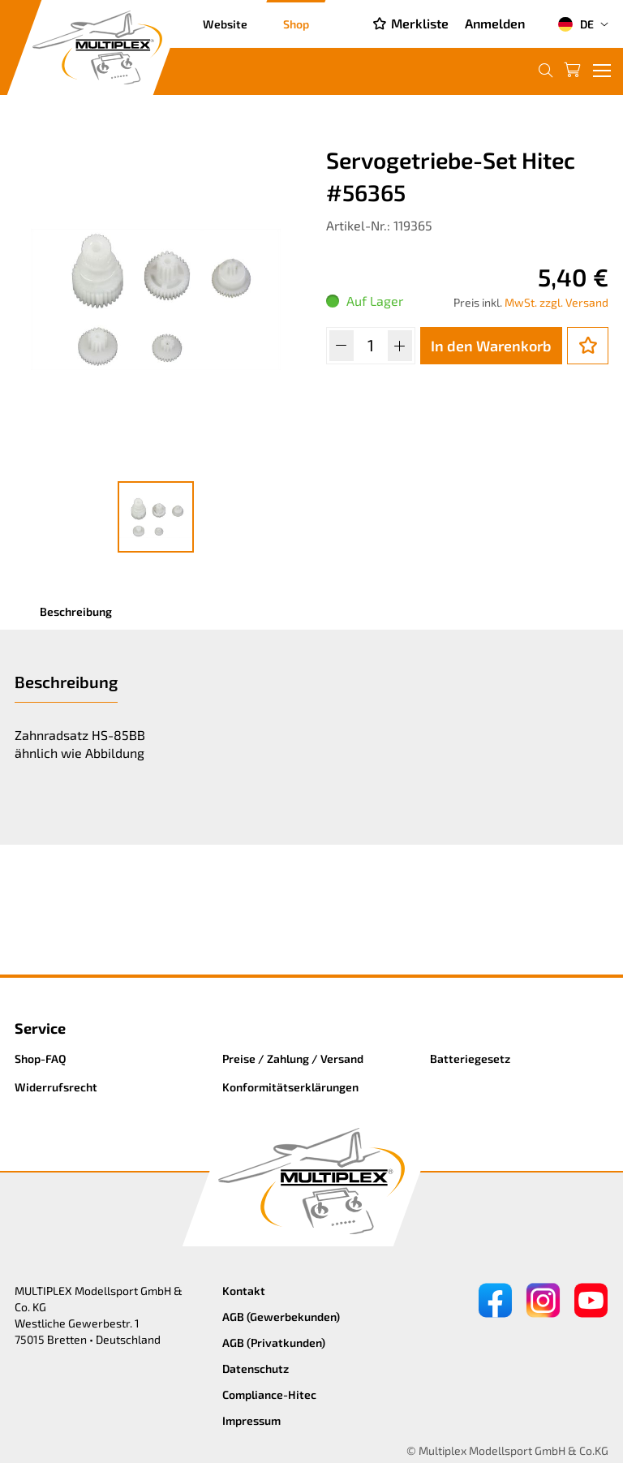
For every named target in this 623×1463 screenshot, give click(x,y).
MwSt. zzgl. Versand (556, 302)
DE (575, 24)
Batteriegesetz (470, 1058)
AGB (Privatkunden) (273, 1342)
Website (225, 24)
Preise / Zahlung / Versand (292, 1058)
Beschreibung (76, 611)
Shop (296, 24)
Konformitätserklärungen (290, 1087)
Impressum (251, 1420)
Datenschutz (255, 1368)
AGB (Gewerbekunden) (281, 1316)
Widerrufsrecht (56, 1087)
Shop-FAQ (41, 1058)
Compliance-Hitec (269, 1394)
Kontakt (243, 1290)
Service (40, 1028)
